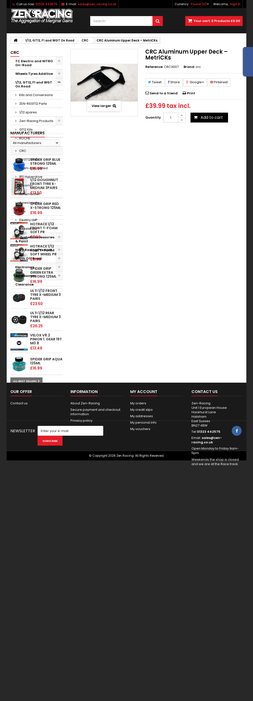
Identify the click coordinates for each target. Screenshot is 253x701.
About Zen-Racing (85, 592)
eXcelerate (28, 228)
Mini (22, 211)
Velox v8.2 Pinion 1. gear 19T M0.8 (46, 511)
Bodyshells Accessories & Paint (34, 239)
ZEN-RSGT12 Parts (33, 103)
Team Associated (33, 168)
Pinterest (219, 82)
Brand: (189, 67)
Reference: (154, 67)
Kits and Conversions (36, 95)
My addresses (141, 604)
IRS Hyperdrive (30, 176)
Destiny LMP (28, 220)
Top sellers (22, 321)
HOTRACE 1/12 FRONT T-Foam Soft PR (44, 399)
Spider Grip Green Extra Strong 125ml (43, 444)
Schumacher (29, 194)
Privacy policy (81, 609)
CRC (22, 150)
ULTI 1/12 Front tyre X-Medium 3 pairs (45, 466)
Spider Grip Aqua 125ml (46, 533)
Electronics (24, 267)
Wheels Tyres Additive (34, 73)
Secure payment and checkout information (95, 600)
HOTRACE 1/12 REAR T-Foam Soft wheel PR (43, 422)
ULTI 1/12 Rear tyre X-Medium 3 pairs (45, 488)
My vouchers (140, 617)
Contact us (19, 592)
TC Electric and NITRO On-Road (34, 63)
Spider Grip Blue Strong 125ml (45, 333)
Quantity (153, 117)
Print (191, 93)
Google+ (195, 82)
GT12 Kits (26, 129)
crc (198, 66)
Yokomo (26, 185)
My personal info (143, 611)
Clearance (24, 284)
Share (174, 82)
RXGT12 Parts (29, 159)
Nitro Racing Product (33, 249)
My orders (138, 592)
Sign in (235, 4)
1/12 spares (28, 112)
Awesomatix (29, 202)
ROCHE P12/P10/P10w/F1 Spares (33, 140)
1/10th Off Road (28, 258)
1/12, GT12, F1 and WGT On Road (33, 84)
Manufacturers (27, 297)
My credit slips (141, 598)
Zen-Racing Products (36, 121)
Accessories (25, 275)
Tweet (155, 82)
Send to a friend (164, 93)
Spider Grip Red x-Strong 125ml (45, 377)
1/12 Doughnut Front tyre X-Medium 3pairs (44, 355)
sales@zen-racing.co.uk (206, 628)
